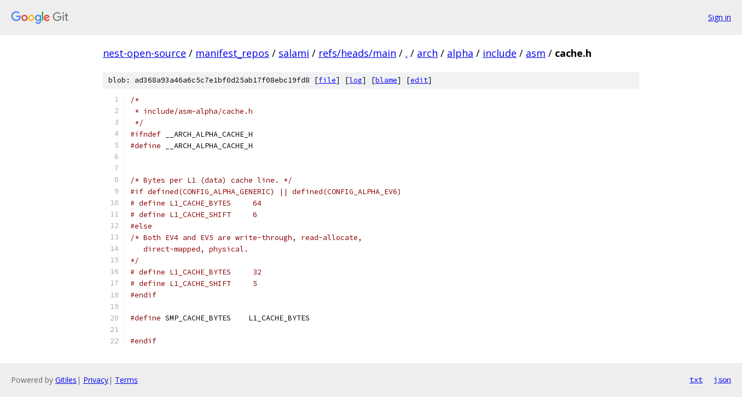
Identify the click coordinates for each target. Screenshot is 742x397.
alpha (460, 53)
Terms (126, 380)
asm (536, 53)
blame (386, 80)
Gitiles (66, 380)
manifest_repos (232, 53)
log (355, 80)
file (327, 80)
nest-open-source (144, 53)
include (500, 53)
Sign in (719, 17)
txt (696, 379)
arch (427, 53)
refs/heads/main (357, 53)
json (722, 379)
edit (419, 80)
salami (294, 53)
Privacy (95, 380)
